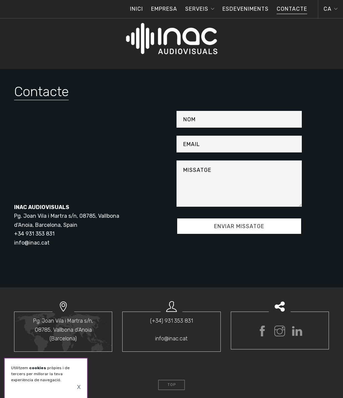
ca (328, 9)
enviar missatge (239, 226)
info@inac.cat (32, 243)
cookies (37, 368)
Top (171, 385)
